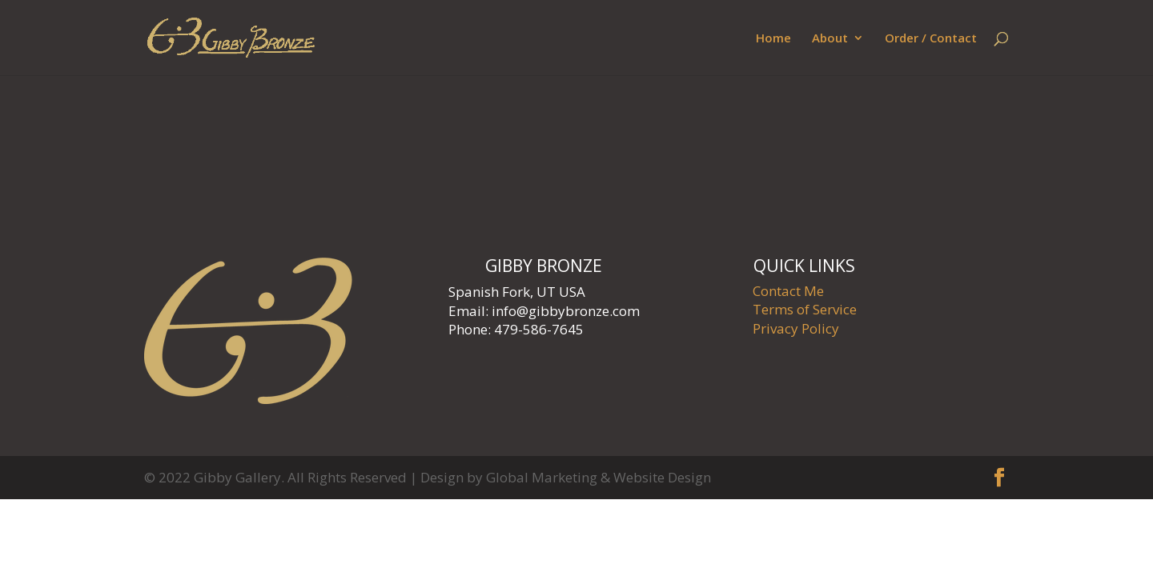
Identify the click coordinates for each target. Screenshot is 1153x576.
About (830, 39)
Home (773, 39)
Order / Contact (931, 39)
